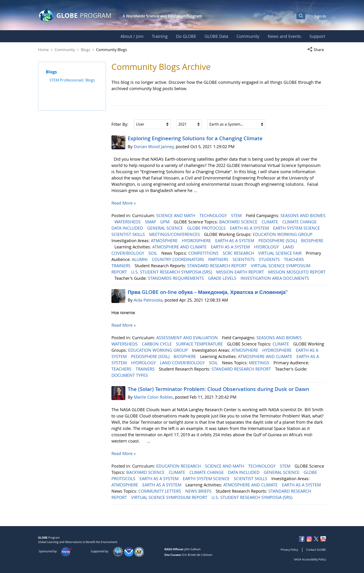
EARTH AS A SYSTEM (250, 228)
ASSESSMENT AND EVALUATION (187, 337)
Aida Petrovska (148, 300)
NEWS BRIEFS (199, 491)
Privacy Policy (289, 549)
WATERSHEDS (128, 222)
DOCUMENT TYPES (130, 375)
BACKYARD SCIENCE (239, 222)
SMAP (151, 222)
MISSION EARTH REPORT (240, 272)
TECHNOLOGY (213, 215)
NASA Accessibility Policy (310, 559)
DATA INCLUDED (127, 228)
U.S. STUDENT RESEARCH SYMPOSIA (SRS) (172, 272)
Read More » (123, 203)
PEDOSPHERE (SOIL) (278, 240)
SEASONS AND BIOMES (302, 215)
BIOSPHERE (312, 240)
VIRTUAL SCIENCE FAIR (280, 253)
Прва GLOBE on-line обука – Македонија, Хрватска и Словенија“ (208, 292)
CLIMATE (270, 222)
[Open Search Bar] (300, 15)
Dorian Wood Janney (154, 146)
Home (43, 49)
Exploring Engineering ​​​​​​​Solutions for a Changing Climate (195, 138)
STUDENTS (270, 259)
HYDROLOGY (267, 247)
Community (65, 49)
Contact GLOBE (316, 549)
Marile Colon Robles (153, 397)
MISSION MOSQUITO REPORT (296, 272)
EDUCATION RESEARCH (179, 466)
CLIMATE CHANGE (300, 222)
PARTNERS (219, 259)
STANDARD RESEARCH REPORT (217, 265)
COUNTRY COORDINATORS (178, 259)
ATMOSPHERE (165, 240)
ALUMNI (140, 259)
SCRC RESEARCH (239, 253)
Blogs (85, 49)
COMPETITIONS (204, 253)
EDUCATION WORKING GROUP (283, 234)
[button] (316, 49)
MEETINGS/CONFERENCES (175, 234)
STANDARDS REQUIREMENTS (176, 278)
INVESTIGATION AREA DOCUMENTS (275, 278)
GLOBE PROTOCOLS (207, 228)
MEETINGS (259, 362)
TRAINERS (121, 265)
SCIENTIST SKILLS (128, 234)
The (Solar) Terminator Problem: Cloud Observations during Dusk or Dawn (218, 389)
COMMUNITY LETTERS (160, 491)
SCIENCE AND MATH (176, 215)
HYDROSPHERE (197, 240)
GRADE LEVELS (222, 278)
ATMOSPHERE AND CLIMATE (180, 247)
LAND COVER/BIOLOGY (183, 362)
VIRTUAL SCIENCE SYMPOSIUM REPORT (169, 497)
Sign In (320, 16)
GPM (165, 222)
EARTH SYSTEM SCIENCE (297, 228)
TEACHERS (294, 259)
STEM (237, 215)
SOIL (153, 253)
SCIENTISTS (244, 259)
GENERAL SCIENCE (165, 228)
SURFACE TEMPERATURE (200, 344)
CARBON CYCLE (157, 344)
